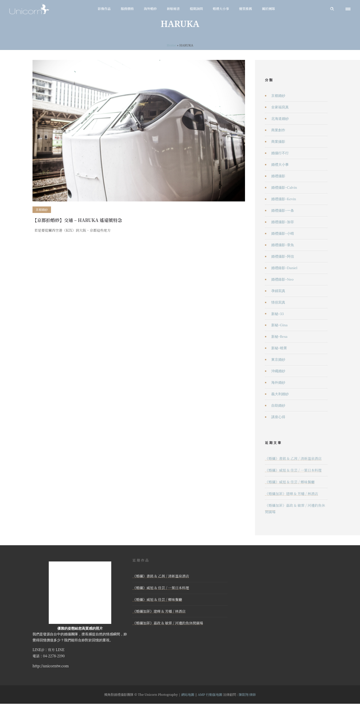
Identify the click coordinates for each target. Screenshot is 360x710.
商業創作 (278, 130)
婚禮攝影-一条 (282, 210)
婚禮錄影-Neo (282, 279)
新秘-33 (277, 314)
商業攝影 (278, 141)
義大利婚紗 (280, 394)
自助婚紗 (278, 405)
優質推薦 (245, 8)
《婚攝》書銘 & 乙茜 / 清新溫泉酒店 (293, 458)
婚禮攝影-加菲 (282, 222)
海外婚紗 (150, 8)
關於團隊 (268, 8)
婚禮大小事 (221, 8)
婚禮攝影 (278, 176)
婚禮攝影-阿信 (282, 256)
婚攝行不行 (280, 153)
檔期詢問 (196, 8)
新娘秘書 (173, 8)
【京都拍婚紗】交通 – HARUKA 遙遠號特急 (77, 220)
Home (171, 45)
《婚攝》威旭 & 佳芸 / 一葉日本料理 (293, 470)
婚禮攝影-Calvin (284, 187)
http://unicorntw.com (50, 665)
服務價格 (127, 8)
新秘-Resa (279, 336)
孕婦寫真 (278, 291)
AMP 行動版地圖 (210, 694)
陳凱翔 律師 (247, 694)
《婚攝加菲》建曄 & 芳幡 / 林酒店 (291, 493)
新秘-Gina (279, 325)
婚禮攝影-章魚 (282, 245)
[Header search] (332, 9)
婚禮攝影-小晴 (282, 233)
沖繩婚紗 (278, 371)
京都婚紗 (278, 95)
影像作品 (104, 8)
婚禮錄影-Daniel (284, 268)
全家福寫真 (280, 107)
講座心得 (278, 417)
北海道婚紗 (280, 118)
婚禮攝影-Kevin (283, 199)
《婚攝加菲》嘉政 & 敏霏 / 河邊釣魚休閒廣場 (167, 622)
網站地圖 (187, 694)
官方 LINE (56, 649)
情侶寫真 (278, 302)
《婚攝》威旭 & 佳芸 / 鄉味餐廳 (289, 481)
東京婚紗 (278, 359)
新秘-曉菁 (279, 348)
